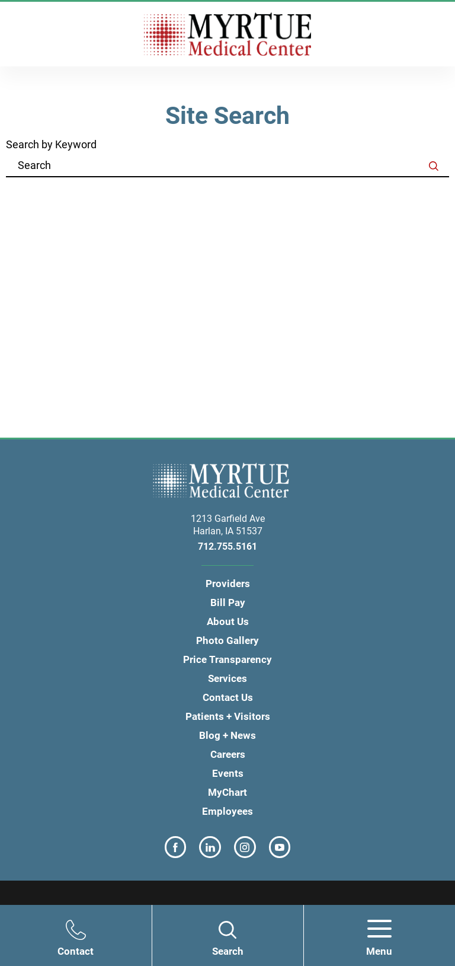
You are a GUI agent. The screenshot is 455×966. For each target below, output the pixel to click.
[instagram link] (245, 847)
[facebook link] (176, 847)
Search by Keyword (51, 145)
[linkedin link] (210, 847)
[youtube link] (280, 847)
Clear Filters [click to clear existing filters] (407, 196)
